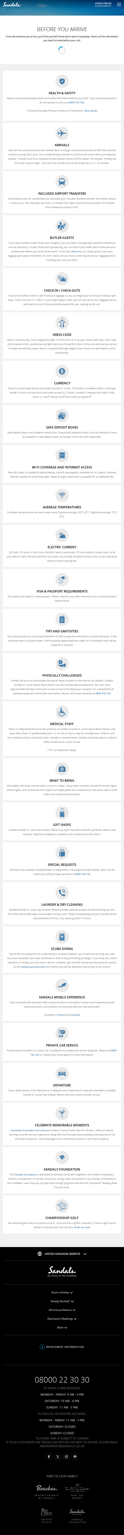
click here (76, 251)
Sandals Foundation (25, 1174)
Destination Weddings (62, 1318)
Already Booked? (62, 1301)
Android (75, 1015)
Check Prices (103, 4)
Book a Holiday (62, 1292)
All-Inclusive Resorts (62, 1310)
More (62, 1327)
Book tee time (82, 1227)
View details (90, 110)
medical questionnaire (33, 966)
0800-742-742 (76, 102)
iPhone (62, 1015)
